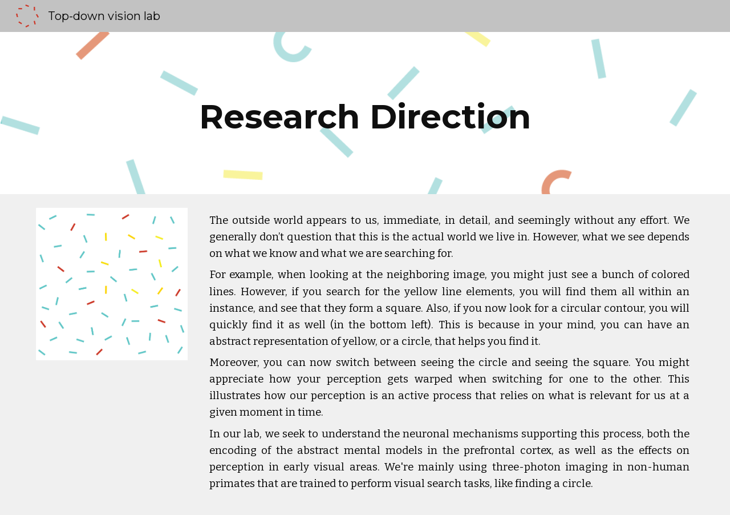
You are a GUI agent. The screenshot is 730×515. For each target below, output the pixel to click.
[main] (365, 113)
